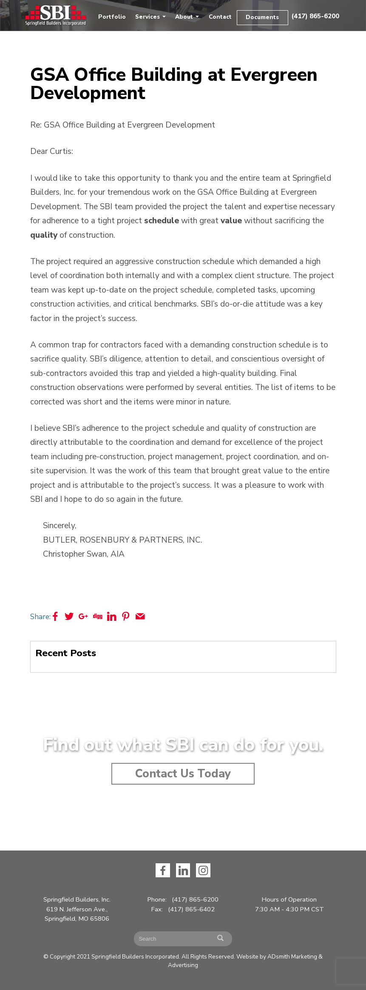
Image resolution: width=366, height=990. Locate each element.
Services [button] (150, 17)
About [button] (187, 17)
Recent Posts (65, 653)
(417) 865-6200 (315, 16)
